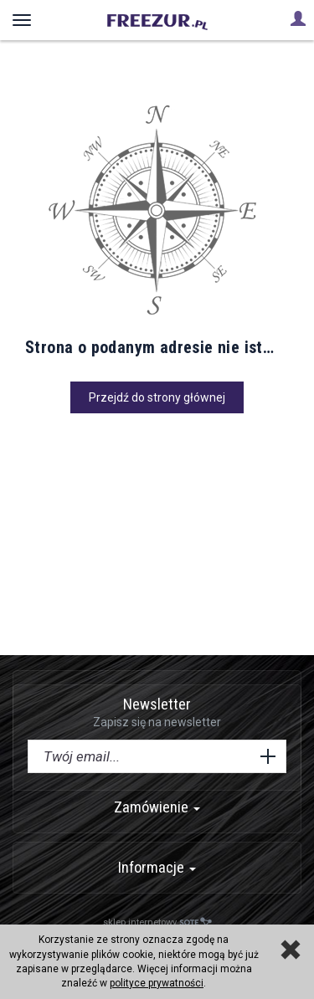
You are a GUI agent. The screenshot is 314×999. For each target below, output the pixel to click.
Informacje (157, 867)
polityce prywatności (156, 983)
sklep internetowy (157, 922)
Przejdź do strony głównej (157, 397)
